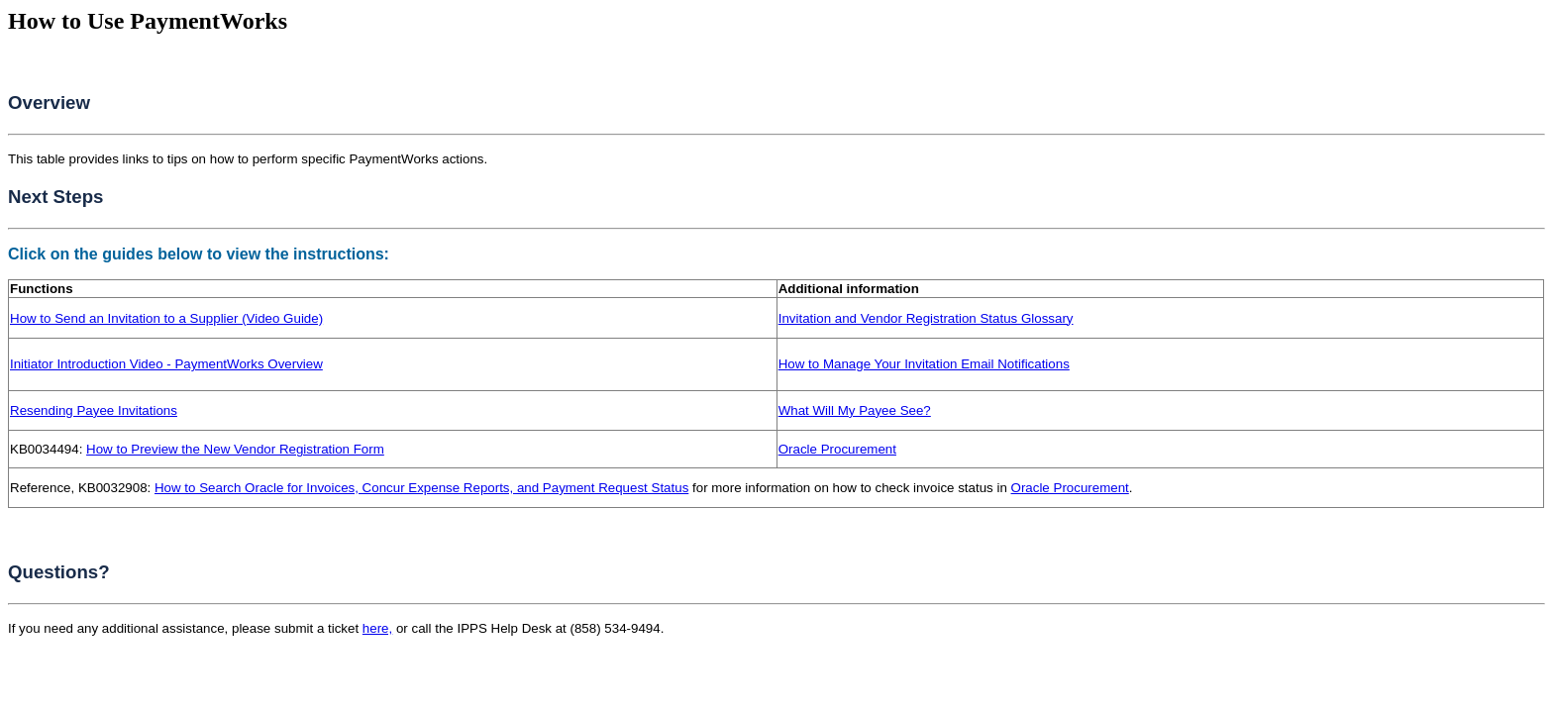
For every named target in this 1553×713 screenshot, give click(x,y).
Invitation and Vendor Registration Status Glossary (926, 318)
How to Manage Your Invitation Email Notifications (924, 363)
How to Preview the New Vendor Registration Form (235, 449)
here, (377, 628)
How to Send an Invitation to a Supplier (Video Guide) (166, 318)
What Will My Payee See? (854, 410)
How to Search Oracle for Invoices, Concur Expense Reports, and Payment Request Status (421, 487)
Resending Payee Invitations (93, 410)
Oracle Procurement (837, 449)
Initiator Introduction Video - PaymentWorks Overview (166, 363)
